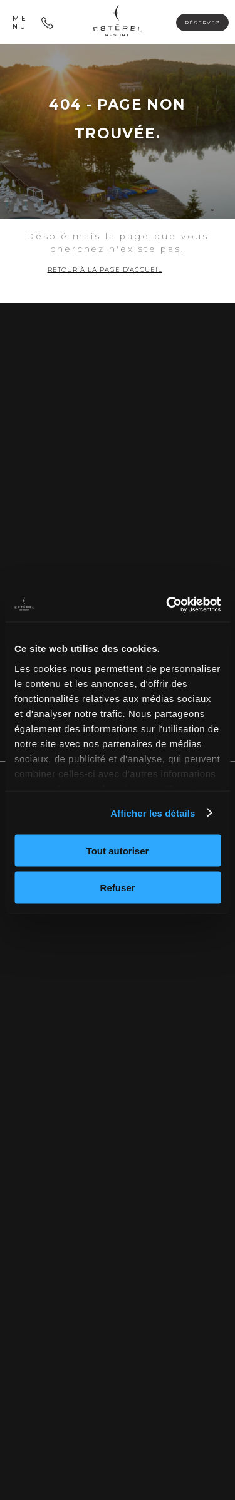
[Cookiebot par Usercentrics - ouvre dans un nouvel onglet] (167, 604)
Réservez (202, 22)
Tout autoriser (117, 851)
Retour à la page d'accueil (105, 269)
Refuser (117, 887)
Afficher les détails (152, 812)
